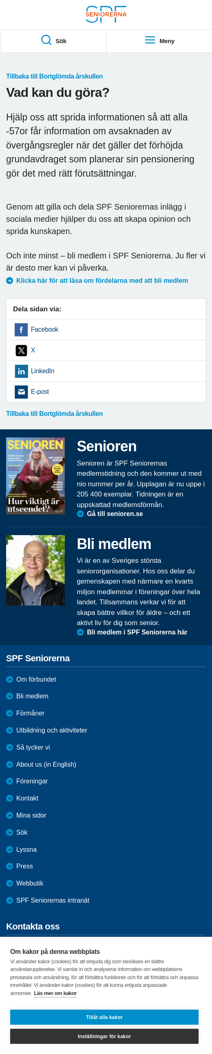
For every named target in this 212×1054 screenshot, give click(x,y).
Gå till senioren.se (115, 513)
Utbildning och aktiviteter (51, 730)
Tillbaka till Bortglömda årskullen (54, 76)
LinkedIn (42, 370)
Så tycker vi (33, 747)
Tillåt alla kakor (104, 1017)
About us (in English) (46, 764)
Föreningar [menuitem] (32, 781)
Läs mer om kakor (55, 993)
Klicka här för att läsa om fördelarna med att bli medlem (102, 280)
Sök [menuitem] (53, 40)
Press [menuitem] (24, 866)
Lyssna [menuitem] (26, 849)
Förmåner (30, 713)
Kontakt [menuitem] (27, 798)
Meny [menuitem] (159, 40)
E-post (40, 391)
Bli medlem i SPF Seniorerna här (137, 632)
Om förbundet (36, 679)
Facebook (44, 329)
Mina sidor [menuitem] (31, 815)
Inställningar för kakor (104, 1036)
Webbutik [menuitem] (29, 883)
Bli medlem (32, 696)
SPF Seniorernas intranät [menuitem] (53, 900)
